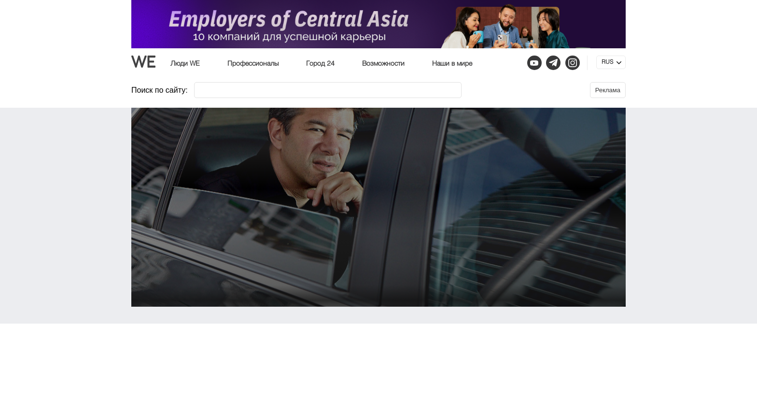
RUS (607, 62)
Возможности (383, 63)
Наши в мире (452, 63)
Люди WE (185, 63)
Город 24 (320, 63)
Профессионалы (253, 63)
